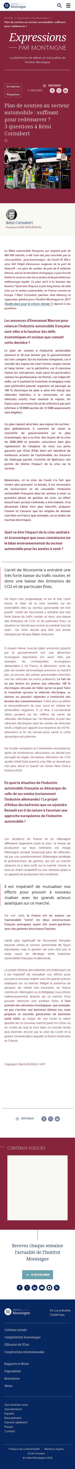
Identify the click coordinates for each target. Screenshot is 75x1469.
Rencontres (12, 1378)
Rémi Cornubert (19, 222)
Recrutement (12, 1418)
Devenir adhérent (15, 1422)
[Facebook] (52, 90)
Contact (9, 1431)
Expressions (12, 1371)
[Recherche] (59, 5)
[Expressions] (37, 41)
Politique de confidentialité (24, 1449)
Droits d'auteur (36, 1453)
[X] (59, 90)
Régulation (13, 94)
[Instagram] (49, 1288)
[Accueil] (15, 5)
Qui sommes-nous (16, 1404)
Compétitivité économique (22, 1337)
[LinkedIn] (65, 90)
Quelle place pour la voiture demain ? (28, 304)
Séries (8, 1386)
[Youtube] (42, 1288)
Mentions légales (54, 1449)
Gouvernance (13, 1409)
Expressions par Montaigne (33, 18)
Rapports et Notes (16, 1364)
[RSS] (57, 1288)
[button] (70, 5)
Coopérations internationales (24, 1352)
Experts (9, 1413)
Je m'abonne (40, 1274)
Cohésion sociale (15, 1330)
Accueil (8, 18)
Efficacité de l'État (16, 1345)
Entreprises (13, 86)
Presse (8, 1427)
